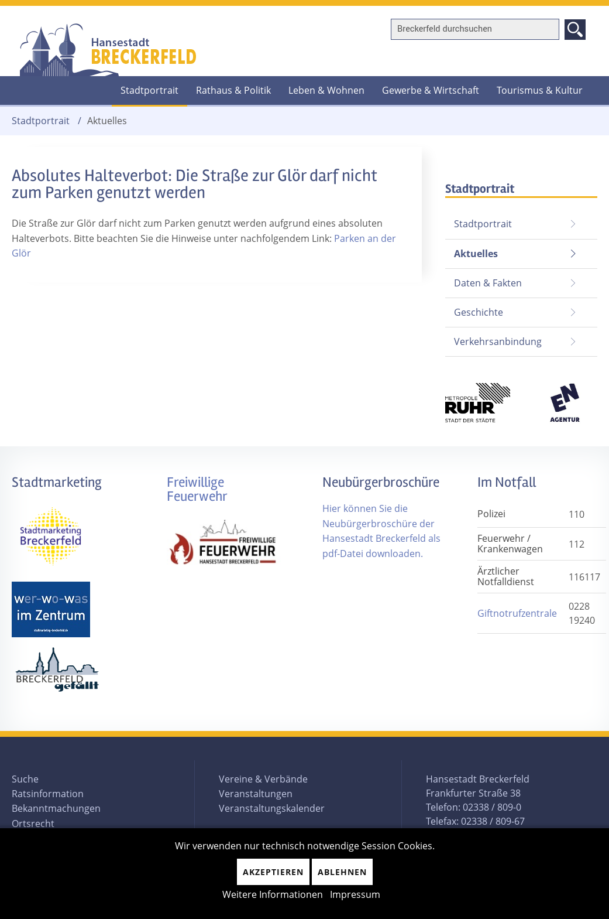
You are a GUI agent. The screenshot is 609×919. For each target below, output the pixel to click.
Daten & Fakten (488, 282)
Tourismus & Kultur (540, 90)
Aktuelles (471, 250)
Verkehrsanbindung (498, 341)
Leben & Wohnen (326, 90)
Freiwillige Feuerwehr (197, 489)
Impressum (355, 894)
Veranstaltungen (256, 793)
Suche (25, 779)
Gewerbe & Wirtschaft (430, 90)
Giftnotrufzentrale (517, 613)
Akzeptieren (273, 871)
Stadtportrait (149, 90)
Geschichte (478, 312)
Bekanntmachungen (56, 808)
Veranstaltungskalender (272, 808)
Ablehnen (342, 871)
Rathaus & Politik (233, 90)
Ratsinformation (48, 793)
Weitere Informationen (272, 894)
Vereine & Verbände (263, 779)
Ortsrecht (33, 823)
